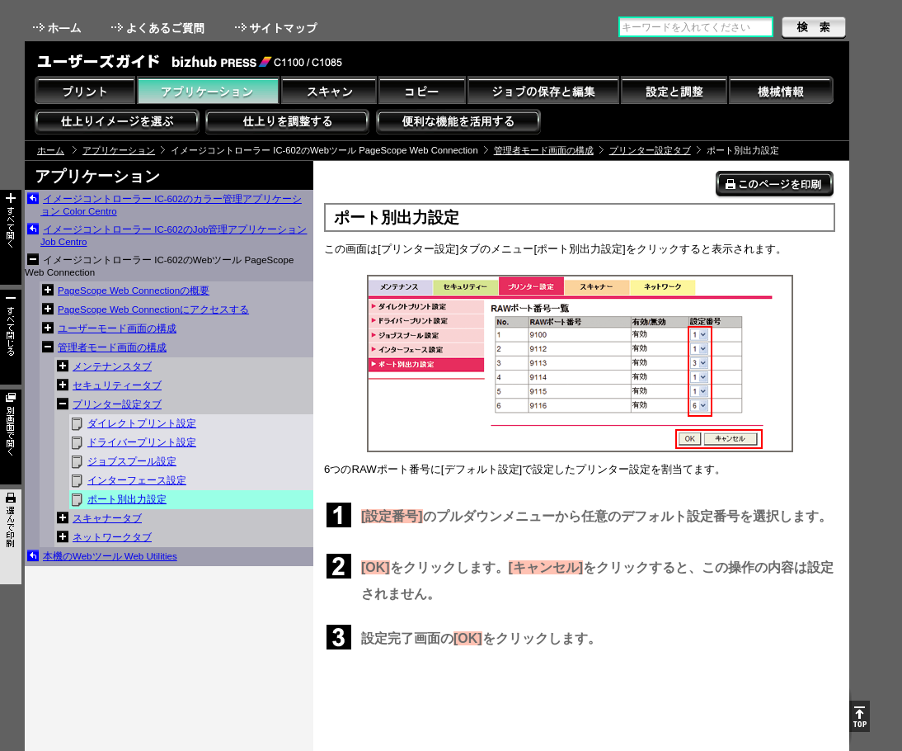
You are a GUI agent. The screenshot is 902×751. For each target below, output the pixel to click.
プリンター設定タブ (650, 150)
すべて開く (10, 237)
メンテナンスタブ (112, 366)
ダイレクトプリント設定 (141, 423)
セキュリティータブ (117, 385)
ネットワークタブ (112, 537)
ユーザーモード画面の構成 (117, 328)
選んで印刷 (10, 536)
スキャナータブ (107, 518)
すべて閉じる (10, 337)
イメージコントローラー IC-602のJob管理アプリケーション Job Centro (173, 235)
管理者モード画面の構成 (544, 150)
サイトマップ (278, 27)
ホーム (58, 27)
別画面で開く (10, 437)
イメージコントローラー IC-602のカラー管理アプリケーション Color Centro (171, 205)
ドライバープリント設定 (141, 442)
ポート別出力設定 (127, 499)
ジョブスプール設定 (131, 461)
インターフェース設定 (136, 480)
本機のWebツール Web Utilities (110, 556)
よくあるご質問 (159, 27)
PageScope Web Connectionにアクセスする (153, 309)
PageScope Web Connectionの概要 (133, 290)
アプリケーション (118, 150)
